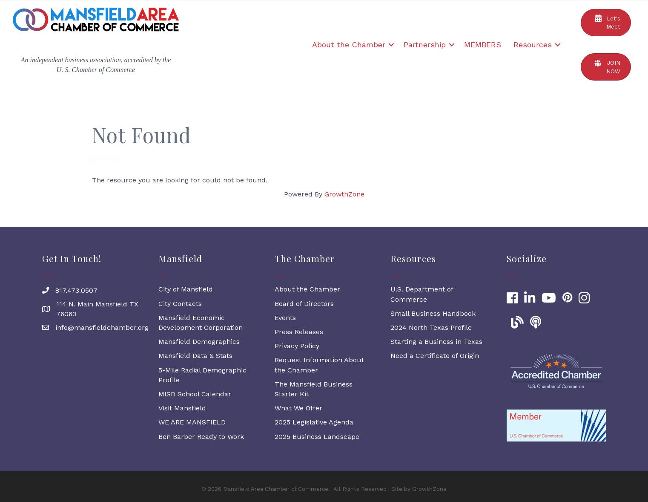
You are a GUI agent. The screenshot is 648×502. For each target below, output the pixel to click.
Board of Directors (304, 304)
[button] (606, 22)
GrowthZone (344, 194)
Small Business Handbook (433, 313)
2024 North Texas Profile (431, 327)
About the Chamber (348, 44)
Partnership (425, 44)
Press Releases (299, 332)
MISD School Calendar (194, 394)
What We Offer (298, 408)
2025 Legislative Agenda (314, 422)
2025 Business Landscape (317, 437)
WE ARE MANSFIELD (192, 422)
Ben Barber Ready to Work (201, 437)
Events (285, 318)
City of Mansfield (185, 289)
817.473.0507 (76, 290)
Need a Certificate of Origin (434, 356)
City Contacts (180, 304)
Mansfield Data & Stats (195, 356)
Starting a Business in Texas (436, 342)
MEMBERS (482, 44)
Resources (532, 44)
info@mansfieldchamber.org (102, 327)
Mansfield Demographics (199, 342)
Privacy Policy (297, 346)
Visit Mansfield (182, 408)
